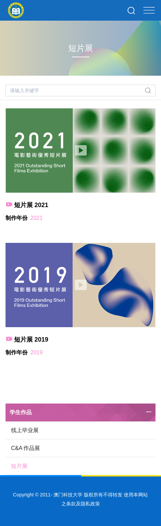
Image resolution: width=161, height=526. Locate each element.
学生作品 (21, 412)
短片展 (19, 466)
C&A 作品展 (25, 448)
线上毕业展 (25, 430)
